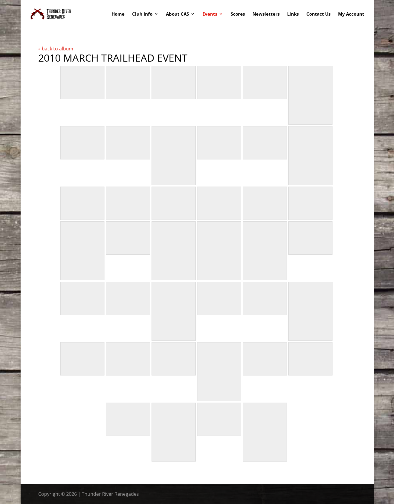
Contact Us (318, 14)
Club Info (142, 14)
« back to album (55, 48)
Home (118, 14)
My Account (351, 14)
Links (293, 14)
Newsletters (266, 14)
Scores (238, 14)
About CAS (177, 14)
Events (209, 14)
